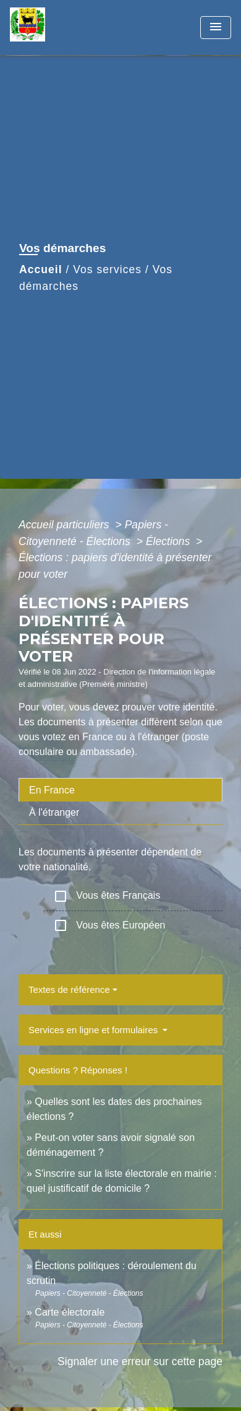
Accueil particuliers (65, 524)
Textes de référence (69, 989)
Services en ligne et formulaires (94, 1029)
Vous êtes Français (106, 896)
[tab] (120, 790)
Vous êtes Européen (109, 925)
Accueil (40, 269)
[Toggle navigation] (215, 27)
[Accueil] (56, 27)
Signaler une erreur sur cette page (139, 1361)
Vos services (107, 269)
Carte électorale (69, 1312)
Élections (169, 541)
